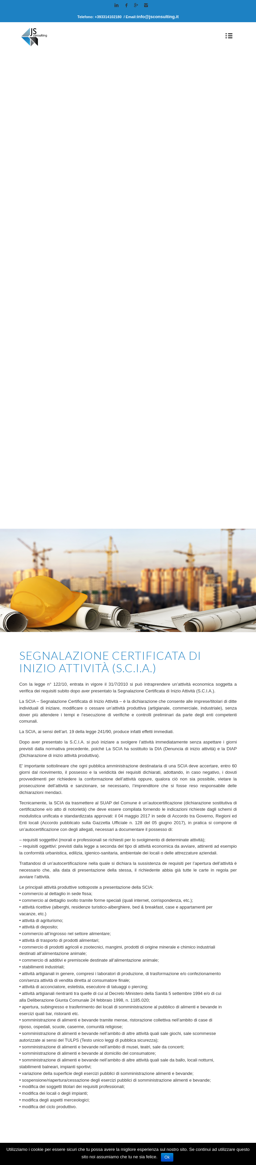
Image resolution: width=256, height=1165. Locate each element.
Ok (167, 1157)
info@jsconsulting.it (158, 16)
